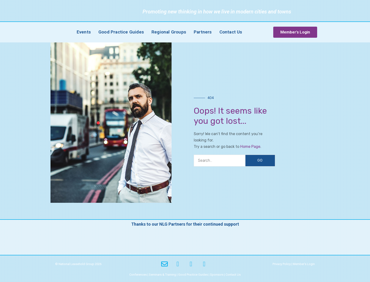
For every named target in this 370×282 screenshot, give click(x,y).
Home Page (250, 146)
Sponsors (216, 274)
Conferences (138, 274)
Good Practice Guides (121, 32)
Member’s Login (304, 264)
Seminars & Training (162, 274)
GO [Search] (260, 160)
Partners (203, 32)
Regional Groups (168, 32)
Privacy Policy (282, 264)
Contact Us (230, 32)
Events (84, 32)
